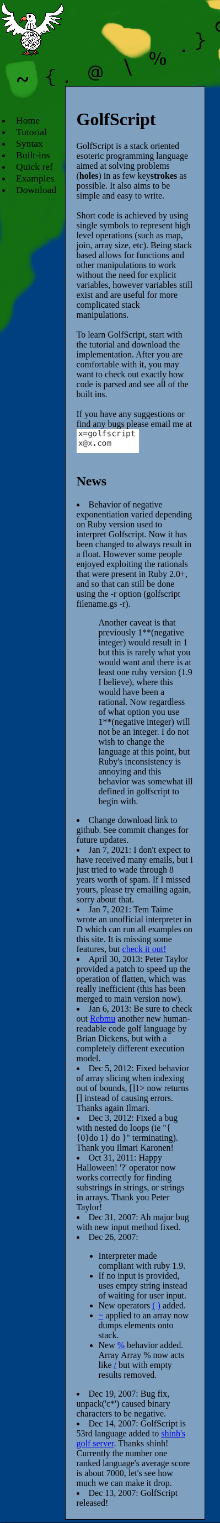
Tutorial (31, 131)
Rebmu (102, 1018)
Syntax (29, 143)
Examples (35, 178)
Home (28, 120)
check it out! (144, 949)
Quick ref (34, 166)
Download (36, 189)
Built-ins (33, 155)
